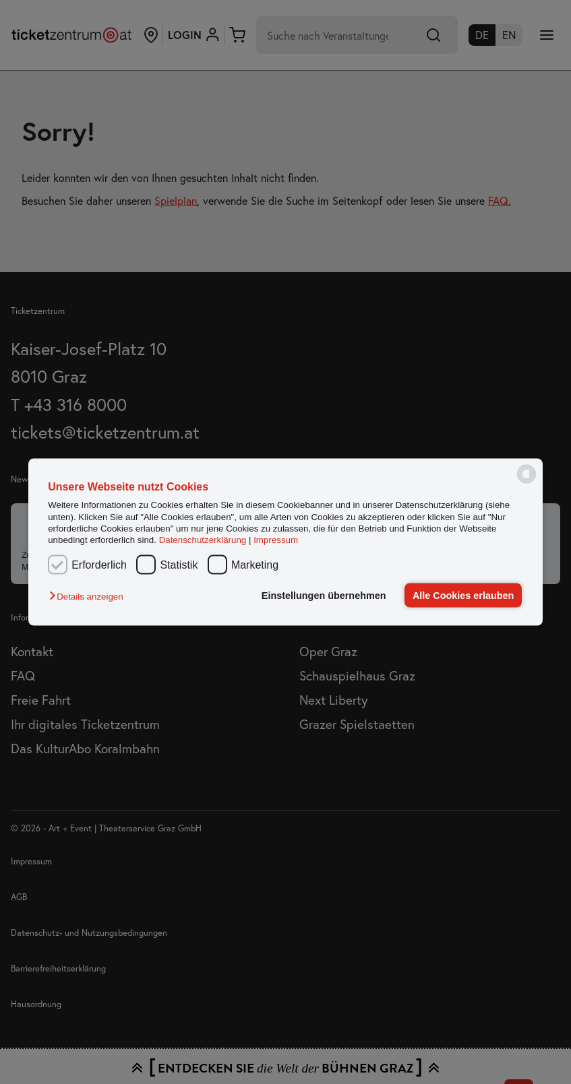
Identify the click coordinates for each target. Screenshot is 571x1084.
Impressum (275, 540)
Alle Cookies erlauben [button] (463, 595)
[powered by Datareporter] (526, 482)
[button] (89, 596)
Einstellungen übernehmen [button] (324, 595)
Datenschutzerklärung (203, 540)
